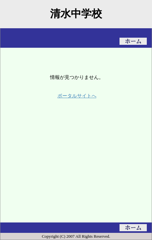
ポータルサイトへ (76, 95)
